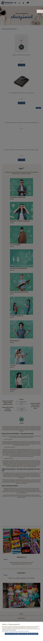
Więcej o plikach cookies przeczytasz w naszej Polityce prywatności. (15, 631)
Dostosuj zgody (22, 633)
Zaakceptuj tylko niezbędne (12, 633)
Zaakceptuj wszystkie (32, 633)
